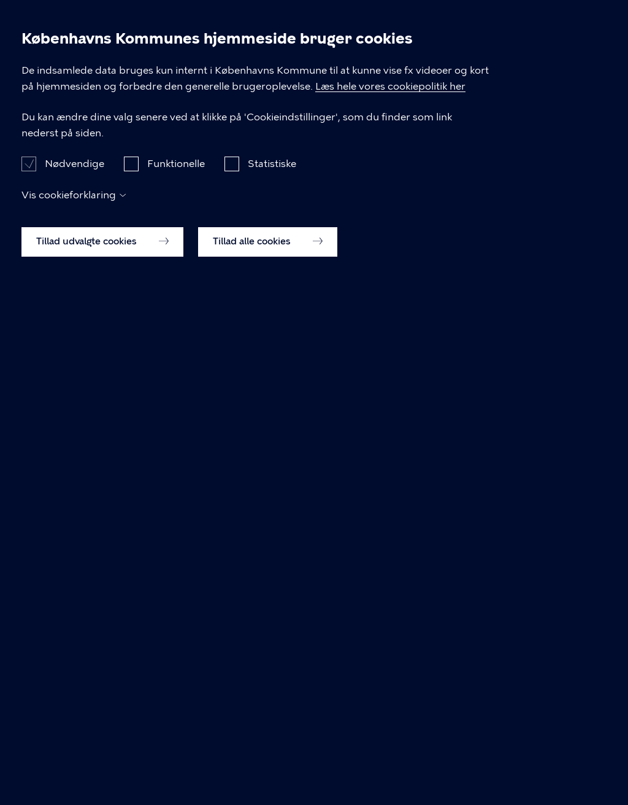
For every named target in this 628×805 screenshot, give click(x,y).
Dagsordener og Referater (82, 75)
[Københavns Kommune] (37, 40)
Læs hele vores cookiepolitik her (390, 611)
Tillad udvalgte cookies (102, 766)
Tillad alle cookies (268, 766)
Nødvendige (74, 688)
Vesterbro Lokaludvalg (222, 75)
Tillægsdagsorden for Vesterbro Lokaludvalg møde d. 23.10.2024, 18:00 (207, 370)
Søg (569, 19)
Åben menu (598, 19)
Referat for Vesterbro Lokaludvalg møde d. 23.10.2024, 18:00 (181, 353)
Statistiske (272, 688)
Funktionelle (176, 688)
